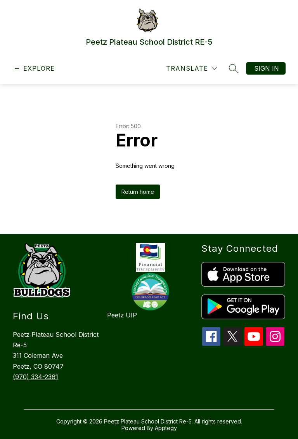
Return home (137, 191)
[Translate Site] (191, 68)
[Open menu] (33, 68)
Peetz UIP (122, 315)
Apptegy (166, 428)
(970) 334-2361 (35, 377)
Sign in (266, 68)
